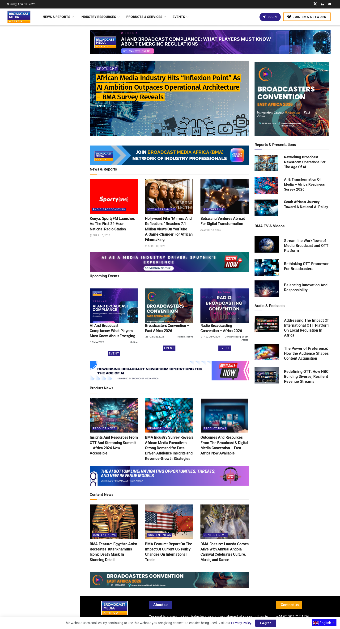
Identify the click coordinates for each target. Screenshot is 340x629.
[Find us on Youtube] (330, 4)
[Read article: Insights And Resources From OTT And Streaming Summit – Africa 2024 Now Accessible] (114, 415)
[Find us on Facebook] (308, 4)
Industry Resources (98, 17)
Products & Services (144, 17)
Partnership (214, 209)
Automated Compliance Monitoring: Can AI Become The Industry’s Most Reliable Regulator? (50, 293)
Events (179, 17)
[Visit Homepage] (19, 16)
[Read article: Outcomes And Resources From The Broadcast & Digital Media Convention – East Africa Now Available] (224, 415)
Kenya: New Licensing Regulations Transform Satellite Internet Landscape (50, 161)
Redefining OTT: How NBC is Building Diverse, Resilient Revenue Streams (308, 376)
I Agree (266, 623)
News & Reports (56, 17)
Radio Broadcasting (109, 209)
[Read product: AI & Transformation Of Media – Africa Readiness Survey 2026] (266, 185)
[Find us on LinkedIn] (322, 4)
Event (114, 353)
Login (270, 17)
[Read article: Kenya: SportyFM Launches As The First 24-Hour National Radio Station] (114, 196)
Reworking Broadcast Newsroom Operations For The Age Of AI (305, 162)
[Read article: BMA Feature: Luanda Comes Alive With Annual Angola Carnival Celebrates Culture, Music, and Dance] (224, 521)
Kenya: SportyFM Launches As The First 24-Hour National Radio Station (50, 79)
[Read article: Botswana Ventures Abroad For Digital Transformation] (224, 196)
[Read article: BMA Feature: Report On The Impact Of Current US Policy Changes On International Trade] (169, 521)
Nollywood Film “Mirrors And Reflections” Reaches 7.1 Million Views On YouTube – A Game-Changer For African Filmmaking (169, 229)
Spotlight (107, 69)
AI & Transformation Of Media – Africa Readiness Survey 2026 (304, 184)
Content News (104, 535)
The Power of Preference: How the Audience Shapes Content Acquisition (306, 353)
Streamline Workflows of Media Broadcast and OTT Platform (306, 245)
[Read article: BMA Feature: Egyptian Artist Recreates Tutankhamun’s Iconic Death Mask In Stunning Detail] (114, 521)
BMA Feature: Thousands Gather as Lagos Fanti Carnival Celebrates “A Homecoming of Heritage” (50, 236)
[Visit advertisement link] (40, 187)
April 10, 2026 (106, 106)
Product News (104, 428)
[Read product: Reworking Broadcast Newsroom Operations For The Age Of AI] (266, 163)
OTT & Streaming (161, 209)
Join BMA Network (306, 17)
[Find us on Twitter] (315, 4)
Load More (40, 395)
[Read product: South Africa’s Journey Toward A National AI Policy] (266, 208)
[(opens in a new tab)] (114, 305)
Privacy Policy (241, 623)
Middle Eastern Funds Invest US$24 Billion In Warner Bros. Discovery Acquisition (46, 345)
